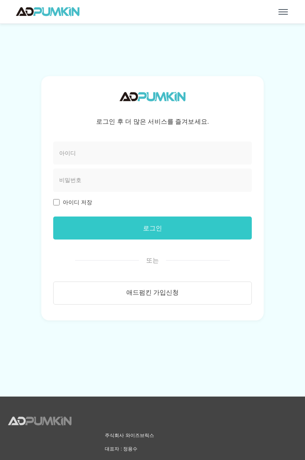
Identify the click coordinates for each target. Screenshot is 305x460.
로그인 (152, 228)
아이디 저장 (77, 202)
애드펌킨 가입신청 (152, 294)
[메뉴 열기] (283, 12)
